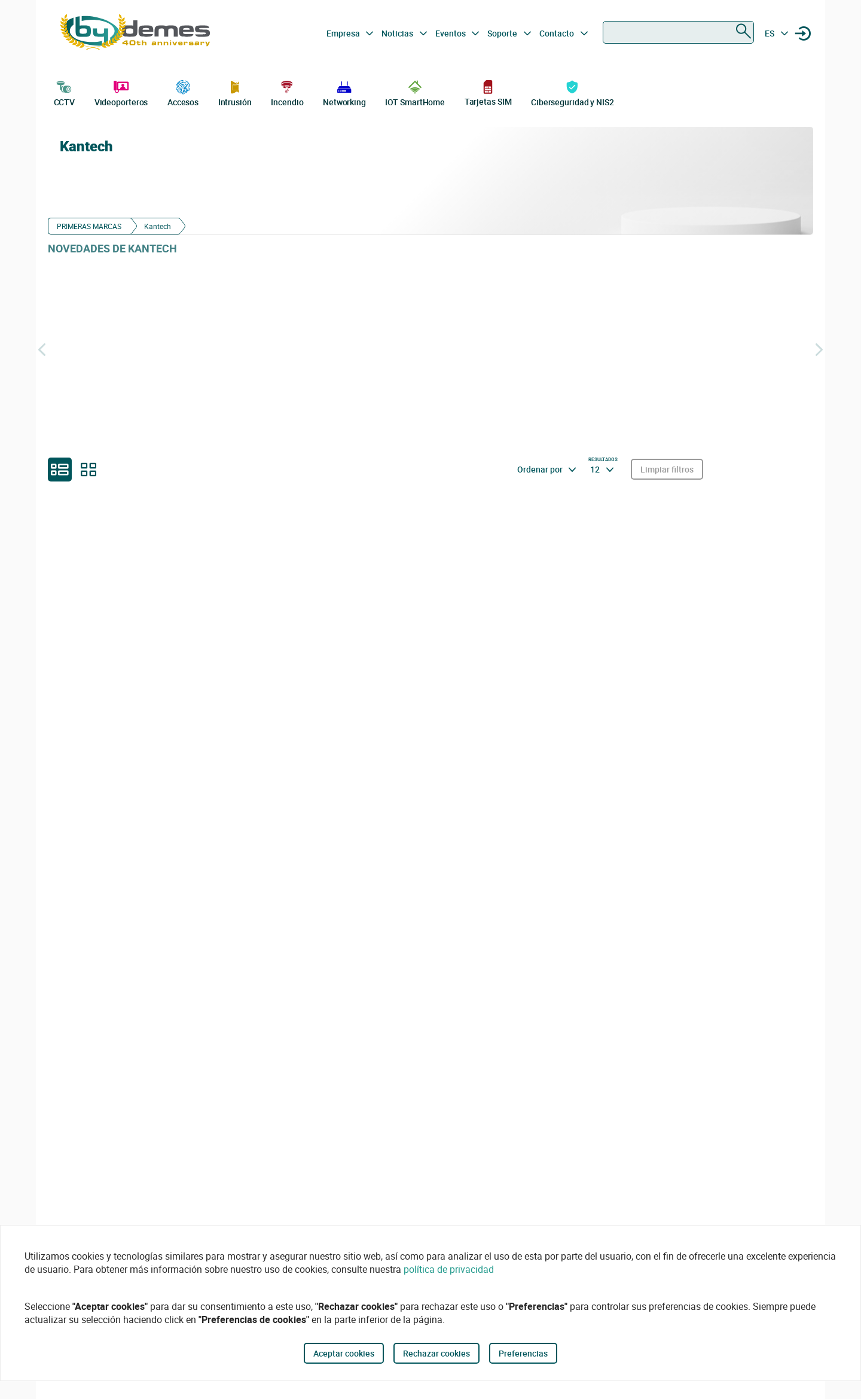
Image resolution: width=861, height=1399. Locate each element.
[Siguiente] (819, 349)
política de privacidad (449, 1269)
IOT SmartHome (415, 92)
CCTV (64, 92)
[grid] (88, 469)
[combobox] (678, 32)
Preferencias (523, 1353)
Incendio (287, 92)
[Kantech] (711, 180)
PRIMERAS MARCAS (89, 226)
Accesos (183, 92)
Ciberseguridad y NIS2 (572, 92)
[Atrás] (42, 349)
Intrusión (235, 92)
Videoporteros (121, 92)
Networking (344, 92)
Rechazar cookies (436, 1353)
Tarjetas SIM (488, 92)
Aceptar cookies (343, 1353)
